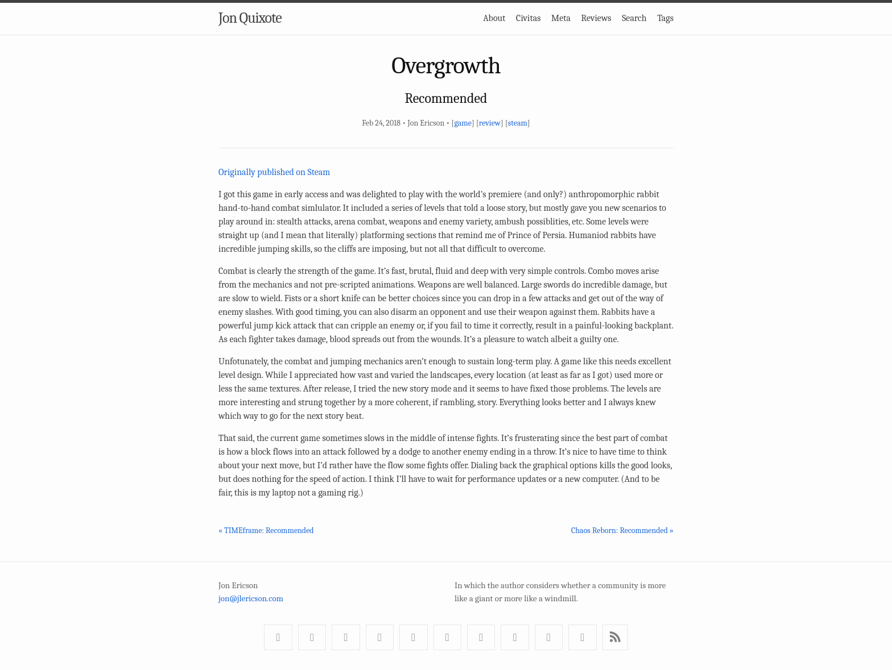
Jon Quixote (250, 18)
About (494, 18)
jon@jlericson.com (250, 598)
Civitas (528, 18)
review (490, 123)
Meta (561, 18)
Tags (665, 18)
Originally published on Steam (274, 172)
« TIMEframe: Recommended (266, 530)
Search (634, 18)
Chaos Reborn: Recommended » (622, 530)
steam (517, 123)
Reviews (596, 18)
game (462, 123)
